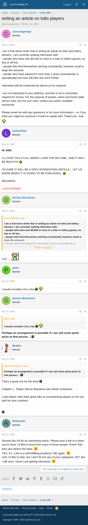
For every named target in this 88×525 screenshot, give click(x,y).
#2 (85, 144)
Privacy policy (29, 508)
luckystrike (19, 130)
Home (49, 508)
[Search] (83, 4)
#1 (85, 45)
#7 (85, 434)
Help (41, 508)
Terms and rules (11, 508)
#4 (85, 281)
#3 (85, 211)
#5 (85, 311)
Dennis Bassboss (23, 197)
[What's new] (76, 4)
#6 (85, 359)
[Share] (80, 45)
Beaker (16, 345)
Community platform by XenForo (30, 515)
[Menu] (5, 4)
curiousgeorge (12, 24)
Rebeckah (18, 420)
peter (15, 267)
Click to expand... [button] (44, 247)
